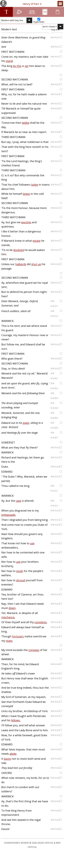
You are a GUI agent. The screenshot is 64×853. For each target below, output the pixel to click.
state (9, 640)
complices (40, 622)
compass (33, 650)
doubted (18, 250)
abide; (13, 753)
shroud (20, 580)
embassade (8, 515)
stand (9, 61)
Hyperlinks (38, 21)
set (27, 66)
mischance (8, 617)
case (18, 500)
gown (26, 423)
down (12, 608)
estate (36, 240)
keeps (26, 194)
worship (26, 222)
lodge (34, 184)
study (19, 571)
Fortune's (18, 636)
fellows (15, 720)
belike (25, 122)
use (32, 543)
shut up (36, 264)
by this (17, 66)
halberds (20, 264)
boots (7, 758)
